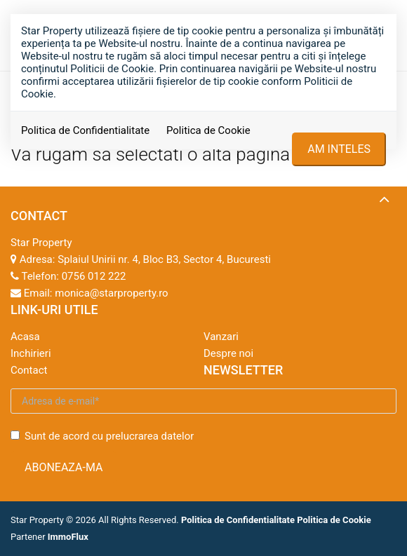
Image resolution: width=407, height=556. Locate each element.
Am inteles (339, 149)
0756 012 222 (94, 276)
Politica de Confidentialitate (85, 130)
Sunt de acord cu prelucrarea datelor (102, 436)
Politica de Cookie (208, 130)
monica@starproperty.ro (111, 293)
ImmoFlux (68, 536)
